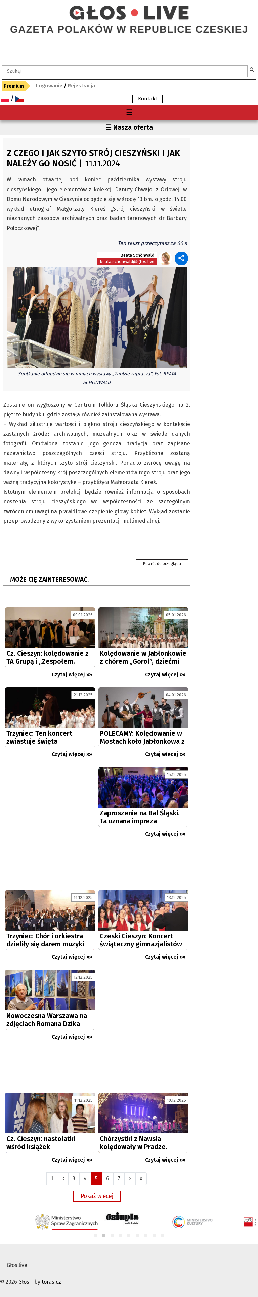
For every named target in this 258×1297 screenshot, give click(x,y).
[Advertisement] (50, 827)
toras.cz (51, 1282)
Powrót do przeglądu (162, 563)
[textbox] (125, 71)
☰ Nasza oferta (129, 127)
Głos (23, 1282)
